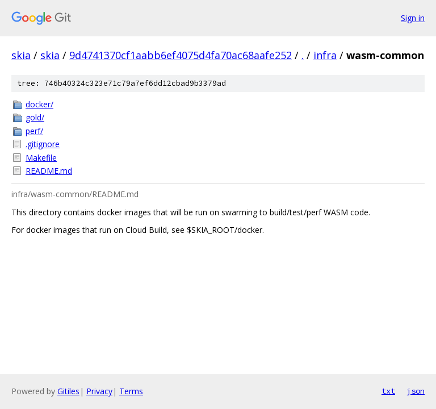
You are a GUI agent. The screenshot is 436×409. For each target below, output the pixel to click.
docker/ (39, 104)
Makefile (41, 157)
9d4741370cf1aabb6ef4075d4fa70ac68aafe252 (180, 55)
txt (388, 391)
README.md (49, 170)
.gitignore (43, 144)
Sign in (413, 17)
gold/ (35, 117)
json (415, 391)
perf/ (34, 131)
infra (325, 55)
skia (21, 55)
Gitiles (68, 391)
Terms (131, 391)
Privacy (99, 391)
